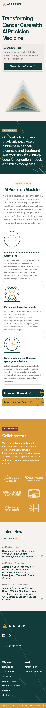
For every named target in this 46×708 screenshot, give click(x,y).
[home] (11, 4)
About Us (6, 677)
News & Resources (11, 686)
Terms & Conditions (33, 672)
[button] (41, 4)
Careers (6, 691)
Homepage (7, 668)
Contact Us (7, 696)
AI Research (8, 672)
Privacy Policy (30, 668)
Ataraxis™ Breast (10, 682)
